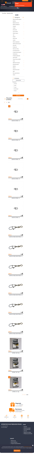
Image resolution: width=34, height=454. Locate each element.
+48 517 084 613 (3, 6)
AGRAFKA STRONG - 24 (16, 120)
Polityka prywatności (28, 433)
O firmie (25, 430)
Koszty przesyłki (27, 428)
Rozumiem (17, 450)
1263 (9, 102)
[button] (31, 1)
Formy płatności (27, 429)
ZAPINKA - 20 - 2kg (15, 391)
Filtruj (18, 95)
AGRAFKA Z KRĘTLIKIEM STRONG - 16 (15, 256)
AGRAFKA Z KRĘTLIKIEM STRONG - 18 (15, 275)
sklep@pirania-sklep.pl (14, 6)
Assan (15, 87)
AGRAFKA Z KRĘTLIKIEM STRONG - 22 (15, 314)
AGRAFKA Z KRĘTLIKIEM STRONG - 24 (15, 333)
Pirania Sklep (4, 13)
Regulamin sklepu (27, 432)
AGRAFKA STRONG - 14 (16, 198)
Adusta (15, 83)
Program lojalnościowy (16, 443)
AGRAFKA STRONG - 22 (16, 140)
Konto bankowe (14, 442)
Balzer (15, 90)
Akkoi (15, 85)
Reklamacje (13, 440)
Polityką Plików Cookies (27, 446)
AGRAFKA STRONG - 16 (16, 217)
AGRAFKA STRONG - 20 (16, 159)
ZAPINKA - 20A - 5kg (15, 372)
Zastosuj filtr (18, 80)
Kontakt (25, 426)
